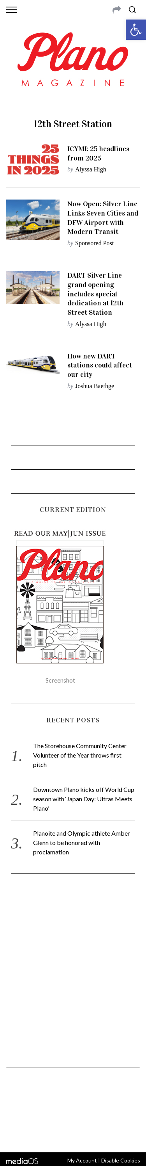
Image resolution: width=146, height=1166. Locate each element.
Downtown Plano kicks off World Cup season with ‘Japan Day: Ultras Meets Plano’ (83, 799)
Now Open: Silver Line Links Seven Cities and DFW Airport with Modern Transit (102, 218)
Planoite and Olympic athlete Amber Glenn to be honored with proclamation (81, 842)
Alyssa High (90, 169)
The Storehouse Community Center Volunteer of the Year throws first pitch (80, 755)
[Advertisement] (73, 974)
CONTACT (38, 1096)
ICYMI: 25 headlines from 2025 (98, 153)
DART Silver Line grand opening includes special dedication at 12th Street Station (95, 294)
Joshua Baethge (94, 386)
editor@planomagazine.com (73, 1115)
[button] (136, 30)
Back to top (73, 1136)
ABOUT (15, 1096)
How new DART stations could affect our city (99, 365)
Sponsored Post (94, 243)
